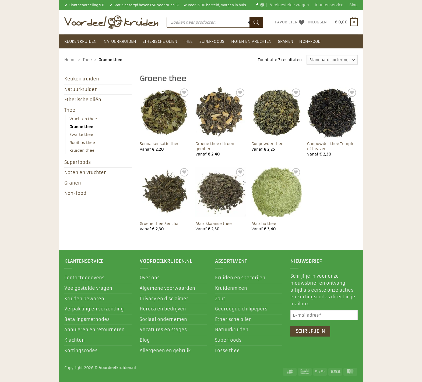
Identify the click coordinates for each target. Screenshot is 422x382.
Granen (286, 41)
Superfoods (211, 41)
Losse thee (227, 350)
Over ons (150, 277)
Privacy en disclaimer (164, 298)
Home (70, 59)
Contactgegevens (84, 277)
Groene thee (81, 126)
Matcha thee (263, 223)
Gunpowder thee (267, 143)
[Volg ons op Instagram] (262, 5)
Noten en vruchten (251, 41)
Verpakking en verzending (94, 309)
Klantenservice (329, 5)
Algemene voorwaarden (167, 288)
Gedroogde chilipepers (241, 309)
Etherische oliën (160, 41)
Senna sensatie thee (160, 143)
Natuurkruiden (120, 41)
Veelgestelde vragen (289, 5)
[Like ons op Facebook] (257, 5)
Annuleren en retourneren (94, 329)
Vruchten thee (83, 118)
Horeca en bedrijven (163, 309)
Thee (187, 41)
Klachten (74, 340)
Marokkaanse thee (213, 223)
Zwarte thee (81, 134)
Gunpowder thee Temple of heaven (330, 146)
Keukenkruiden (80, 41)
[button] (317, 22)
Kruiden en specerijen (240, 277)
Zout (220, 298)
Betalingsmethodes (87, 319)
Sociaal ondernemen (163, 319)
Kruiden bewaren (84, 298)
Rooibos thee (82, 142)
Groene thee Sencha (159, 223)
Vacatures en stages (163, 329)
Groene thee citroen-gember (215, 146)
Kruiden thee (81, 150)
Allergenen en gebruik (165, 350)
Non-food (310, 41)
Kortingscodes (80, 350)
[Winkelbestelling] (332, 60)
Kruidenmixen (231, 288)
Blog (353, 5)
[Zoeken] (256, 22)
